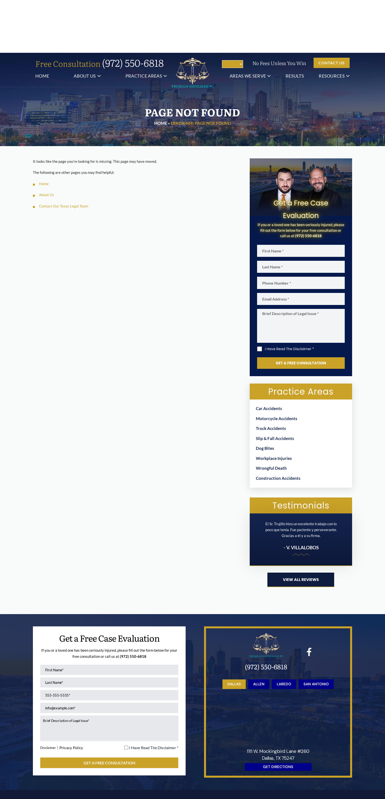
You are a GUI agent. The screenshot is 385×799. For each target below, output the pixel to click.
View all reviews (301, 529)
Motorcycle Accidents (276, 367)
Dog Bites (265, 397)
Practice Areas (143, 23)
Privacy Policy (74, 702)
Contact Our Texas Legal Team (63, 153)
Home (42, 23)
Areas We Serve (248, 23)
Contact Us (306, 756)
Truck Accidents (271, 377)
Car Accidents (269, 357)
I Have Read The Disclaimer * (289, 297)
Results (295, 23)
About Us (85, 23)
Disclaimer (49, 701)
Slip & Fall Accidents (275, 387)
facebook (309, 601)
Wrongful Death (271, 417)
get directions (278, 716)
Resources (332, 23)
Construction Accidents (278, 426)
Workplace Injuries (274, 407)
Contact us (331, 10)
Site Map (243, 773)
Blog (228, 756)
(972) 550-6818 (133, 10)
